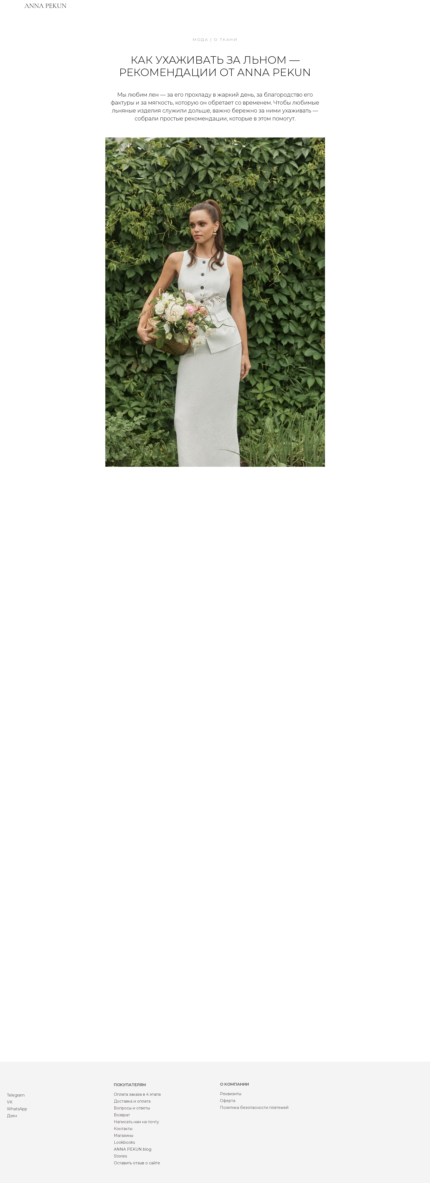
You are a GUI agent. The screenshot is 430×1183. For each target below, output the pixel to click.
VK (9, 1102)
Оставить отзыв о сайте (137, 1162)
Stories (120, 1156)
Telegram (16, 1095)
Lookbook (123, 1142)
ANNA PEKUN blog (132, 1149)
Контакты (123, 1128)
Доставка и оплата (132, 1101)
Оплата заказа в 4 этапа (137, 1094)
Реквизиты (230, 1093)
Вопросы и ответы (132, 1108)
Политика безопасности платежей (254, 1107)
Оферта (227, 1100)
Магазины (123, 1135)
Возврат (122, 1114)
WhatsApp (17, 1108)
